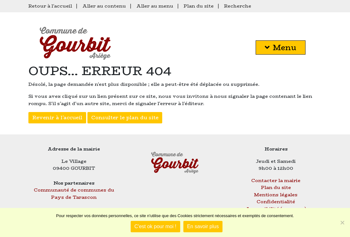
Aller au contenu (104, 5)
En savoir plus (203, 226)
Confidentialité (276, 201)
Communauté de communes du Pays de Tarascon (74, 193)
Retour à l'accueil (50, 5)
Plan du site (199, 5)
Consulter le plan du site (124, 117)
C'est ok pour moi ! (155, 226)
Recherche (237, 5)
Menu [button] (280, 47)
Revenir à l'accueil (57, 117)
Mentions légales (276, 194)
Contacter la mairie (275, 180)
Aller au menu (154, 5)
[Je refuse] (342, 222)
